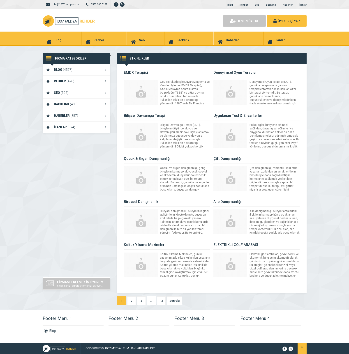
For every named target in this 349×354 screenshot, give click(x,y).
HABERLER (76, 115)
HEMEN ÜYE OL (244, 21)
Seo (257, 4)
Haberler (288, 4)
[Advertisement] (76, 205)
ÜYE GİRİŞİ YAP (286, 21)
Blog (230, 4)
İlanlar (303, 4)
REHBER (76, 81)
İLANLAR (76, 127)
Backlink (271, 4)
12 (161, 300)
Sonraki (174, 300)
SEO (76, 92)
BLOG (76, 69)
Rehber (244, 4)
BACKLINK (76, 104)
